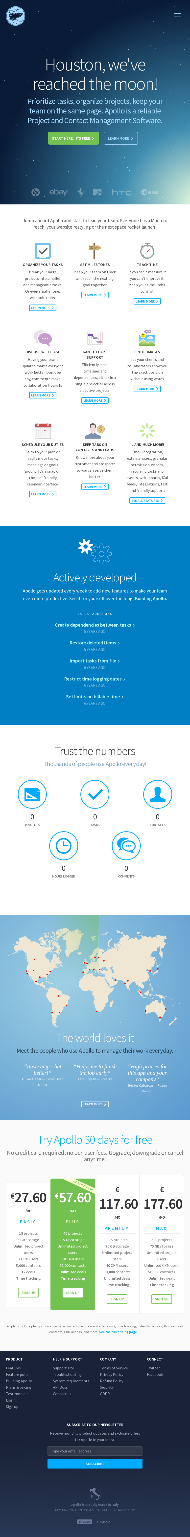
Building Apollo (19, 1380)
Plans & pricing (18, 1387)
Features (13, 1367)
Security (107, 1387)
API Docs (60, 1387)
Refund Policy (111, 1380)
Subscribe (95, 1463)
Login (11, 1400)
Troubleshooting (67, 1374)
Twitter (153, 1367)
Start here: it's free (73, 138)
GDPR (105, 1393)
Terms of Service (114, 1367)
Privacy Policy (111, 1374)
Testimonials (17, 1393)
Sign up (28, 1292)
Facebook (155, 1374)
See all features (147, 500)
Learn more (121, 138)
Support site (63, 1367)
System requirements (71, 1380)
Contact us (62, 1393)
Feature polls (17, 1374)
